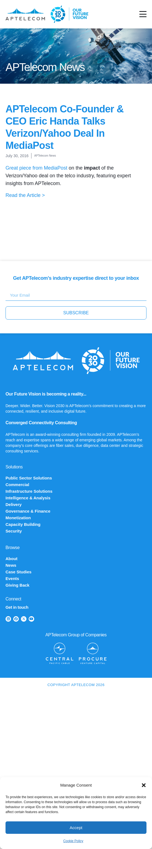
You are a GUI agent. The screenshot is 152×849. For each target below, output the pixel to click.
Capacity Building (23, 524)
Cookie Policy (73, 841)
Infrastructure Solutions (29, 491)
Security (14, 531)
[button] (143, 785)
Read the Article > (25, 195)
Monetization (18, 517)
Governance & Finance (28, 511)
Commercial (17, 484)
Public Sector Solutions (29, 478)
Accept (76, 827)
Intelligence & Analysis (28, 497)
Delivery (14, 504)
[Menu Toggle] (142, 14)
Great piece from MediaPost (36, 168)
